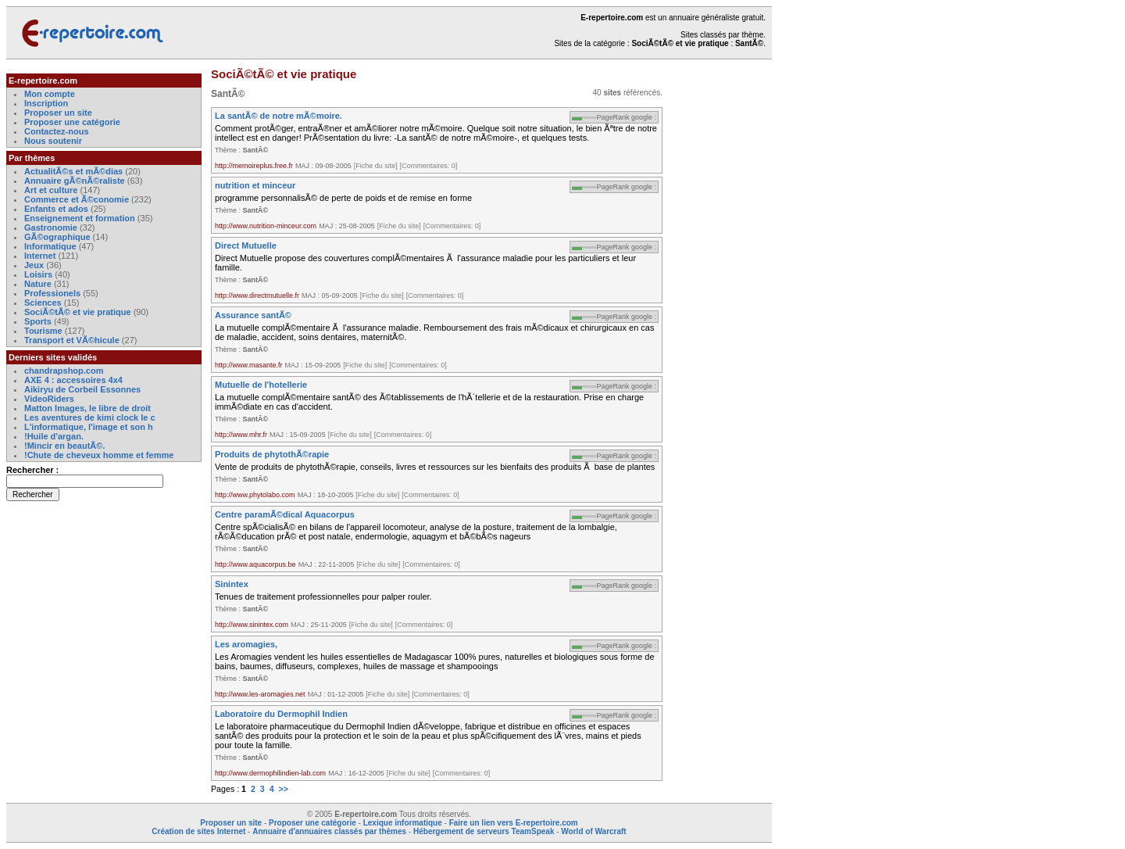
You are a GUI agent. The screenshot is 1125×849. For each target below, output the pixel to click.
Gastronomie (50, 227)
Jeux (34, 265)
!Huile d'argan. (54, 436)
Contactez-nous (56, 131)
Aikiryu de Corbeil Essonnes (82, 389)
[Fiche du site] (376, 166)
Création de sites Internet (198, 831)
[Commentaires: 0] (429, 166)
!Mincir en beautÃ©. (64, 445)
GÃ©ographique (57, 237)
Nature (38, 283)
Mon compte (49, 94)
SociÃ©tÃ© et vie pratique (77, 312)
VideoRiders (49, 398)
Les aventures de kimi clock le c (89, 417)
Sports (38, 321)
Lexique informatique (402, 823)
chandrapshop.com (63, 370)
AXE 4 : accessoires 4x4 (73, 380)
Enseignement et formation (79, 218)
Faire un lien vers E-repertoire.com (513, 823)
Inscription (46, 103)
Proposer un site (58, 112)
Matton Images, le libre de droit (87, 408)
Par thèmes (32, 158)
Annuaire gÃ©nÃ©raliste (74, 180)
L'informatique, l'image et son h (88, 427)
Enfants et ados (56, 208)
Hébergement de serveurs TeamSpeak (483, 831)
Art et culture (50, 190)
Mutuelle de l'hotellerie (261, 384)
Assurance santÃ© (253, 315)
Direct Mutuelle (246, 245)
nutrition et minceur (255, 185)
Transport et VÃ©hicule (72, 340)
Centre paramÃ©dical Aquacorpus (285, 514)
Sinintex (231, 584)
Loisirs (38, 274)
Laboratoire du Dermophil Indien (281, 713)
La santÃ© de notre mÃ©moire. (278, 115)
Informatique (50, 246)
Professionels (52, 293)
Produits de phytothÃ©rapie (272, 454)
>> (283, 788)
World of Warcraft (593, 831)
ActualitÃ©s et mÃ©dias (73, 171)
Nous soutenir (53, 140)
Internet (41, 255)
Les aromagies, (246, 644)
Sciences (43, 302)
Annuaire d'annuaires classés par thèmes (329, 831)
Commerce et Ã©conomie (76, 199)
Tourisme (43, 330)
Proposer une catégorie (72, 122)
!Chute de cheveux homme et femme (98, 455)
